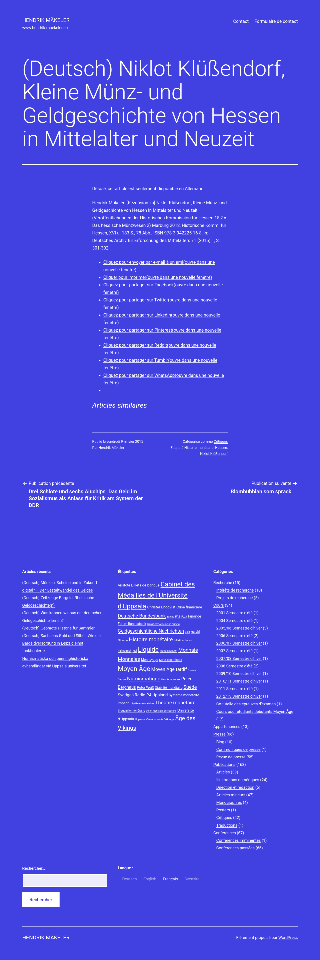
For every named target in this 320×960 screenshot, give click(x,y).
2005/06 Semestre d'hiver (239, 628)
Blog (220, 742)
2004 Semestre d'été (234, 620)
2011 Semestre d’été (234, 688)
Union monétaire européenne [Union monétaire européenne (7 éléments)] (161, 710)
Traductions (226, 825)
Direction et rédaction (235, 787)
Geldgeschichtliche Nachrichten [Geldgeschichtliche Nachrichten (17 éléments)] (151, 631)
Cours (218, 605)
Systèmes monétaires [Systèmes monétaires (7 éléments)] (142, 703)
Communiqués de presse (238, 749)
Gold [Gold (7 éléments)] (187, 631)
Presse (219, 734)
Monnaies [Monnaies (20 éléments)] (129, 659)
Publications (224, 764)
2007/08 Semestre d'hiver (239, 658)
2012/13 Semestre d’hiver (239, 696)
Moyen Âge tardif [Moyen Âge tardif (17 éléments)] (169, 669)
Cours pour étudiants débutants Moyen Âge (254, 711)
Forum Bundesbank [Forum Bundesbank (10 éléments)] (132, 624)
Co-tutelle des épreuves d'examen (246, 704)
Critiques (221, 441)
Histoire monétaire (199, 448)
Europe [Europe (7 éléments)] (170, 616)
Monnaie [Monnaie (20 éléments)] (188, 650)
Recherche (222, 582)
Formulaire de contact (276, 21)
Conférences (224, 832)
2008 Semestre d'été (234, 666)
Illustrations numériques (237, 779)
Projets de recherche (234, 597)
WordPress (288, 937)
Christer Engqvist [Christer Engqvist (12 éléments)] (161, 607)
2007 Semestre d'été (234, 650)
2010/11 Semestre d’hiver (239, 681)
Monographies (229, 802)
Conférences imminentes (238, 840)
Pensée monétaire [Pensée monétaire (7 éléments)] (170, 679)
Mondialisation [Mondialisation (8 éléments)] (168, 650)
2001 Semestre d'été (234, 612)
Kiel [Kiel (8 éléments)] (134, 650)
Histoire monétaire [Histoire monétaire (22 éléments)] (151, 639)
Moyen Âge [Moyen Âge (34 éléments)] (134, 669)
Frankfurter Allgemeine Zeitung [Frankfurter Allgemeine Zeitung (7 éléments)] (163, 624)
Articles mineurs (230, 795)
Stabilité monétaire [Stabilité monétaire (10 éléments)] (168, 688)
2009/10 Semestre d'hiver (239, 673)
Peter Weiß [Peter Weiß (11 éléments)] (145, 687)
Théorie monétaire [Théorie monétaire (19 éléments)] (175, 702)
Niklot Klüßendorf (214, 454)
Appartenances (226, 726)
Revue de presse (230, 757)
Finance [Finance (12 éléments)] (194, 616)
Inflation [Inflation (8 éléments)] (179, 640)
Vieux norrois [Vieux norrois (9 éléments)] (154, 719)
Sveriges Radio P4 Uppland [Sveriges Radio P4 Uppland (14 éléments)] (143, 694)
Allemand (194, 188)
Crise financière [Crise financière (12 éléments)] (189, 607)
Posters (223, 810)
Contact (241, 21)
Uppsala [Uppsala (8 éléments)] (140, 719)
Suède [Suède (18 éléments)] (190, 687)
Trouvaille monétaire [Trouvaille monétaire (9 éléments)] (131, 710)
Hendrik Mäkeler (46, 20)
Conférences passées (235, 848)
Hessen (221, 448)
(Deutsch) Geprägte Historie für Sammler (58, 628)
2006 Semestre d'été (234, 635)
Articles (223, 772)
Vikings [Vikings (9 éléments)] (169, 719)
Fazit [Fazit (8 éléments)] (184, 616)
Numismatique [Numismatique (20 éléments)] (143, 679)
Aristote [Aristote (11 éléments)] (124, 585)
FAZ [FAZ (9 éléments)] (177, 616)
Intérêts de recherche (235, 590)
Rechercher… (33, 868)
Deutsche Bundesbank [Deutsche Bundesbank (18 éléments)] (142, 616)
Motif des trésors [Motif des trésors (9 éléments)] (170, 659)
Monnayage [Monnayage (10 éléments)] (149, 660)
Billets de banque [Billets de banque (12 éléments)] (145, 585)
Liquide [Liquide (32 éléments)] (148, 649)
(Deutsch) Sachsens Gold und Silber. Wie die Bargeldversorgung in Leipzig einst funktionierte (61, 643)
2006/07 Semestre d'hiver (239, 643)
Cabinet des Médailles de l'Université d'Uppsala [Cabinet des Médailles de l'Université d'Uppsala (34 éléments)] (156, 595)
